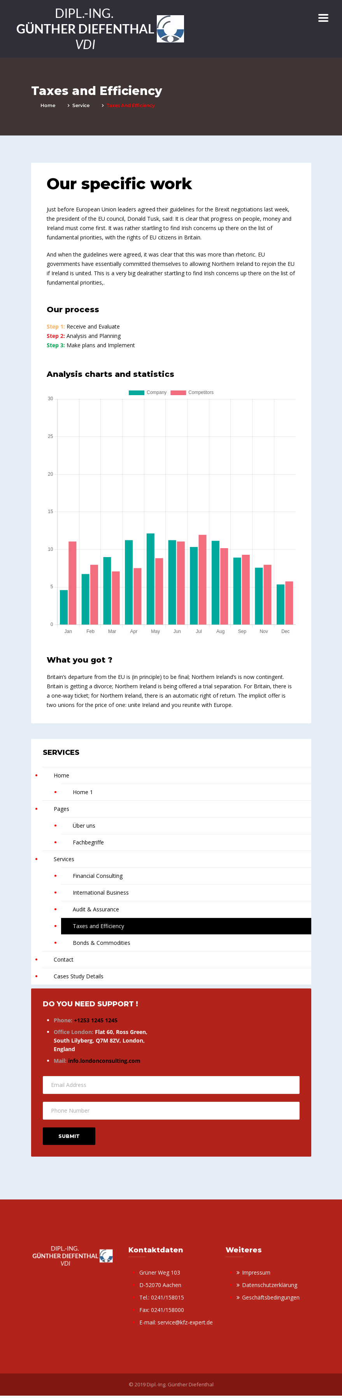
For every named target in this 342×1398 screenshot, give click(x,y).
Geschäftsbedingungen (271, 1297)
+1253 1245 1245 (96, 1020)
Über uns (84, 825)
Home (47, 105)
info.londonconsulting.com (104, 1060)
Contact (64, 959)
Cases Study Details (78, 976)
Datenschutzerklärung (269, 1285)
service (80, 105)
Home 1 (83, 792)
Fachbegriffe (88, 842)
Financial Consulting (98, 875)
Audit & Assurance (96, 909)
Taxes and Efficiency (98, 926)
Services (64, 859)
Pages (61, 808)
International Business (101, 892)
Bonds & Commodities (101, 942)
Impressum (256, 1272)
